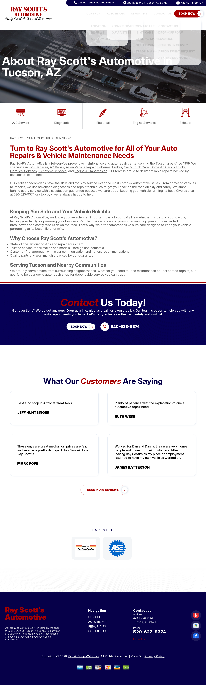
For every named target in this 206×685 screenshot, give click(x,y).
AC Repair (57, 167)
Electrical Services (23, 171)
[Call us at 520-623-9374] (120, 326)
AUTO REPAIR (116, 13)
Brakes (117, 167)
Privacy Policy (154, 656)
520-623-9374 (24, 194)
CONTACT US (162, 13)
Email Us (139, 639)
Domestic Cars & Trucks (167, 167)
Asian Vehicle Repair (81, 167)
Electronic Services (52, 171)
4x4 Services (38, 167)
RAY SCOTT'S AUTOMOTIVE (30, 138)
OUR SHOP (93, 13)
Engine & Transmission (91, 171)
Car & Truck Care (136, 167)
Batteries (103, 167)
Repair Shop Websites (83, 656)
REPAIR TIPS (139, 13)
